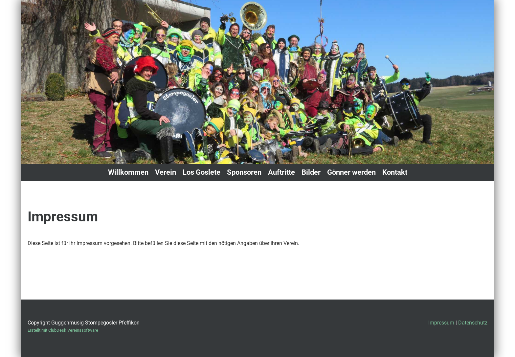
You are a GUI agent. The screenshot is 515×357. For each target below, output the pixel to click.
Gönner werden (351, 172)
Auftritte (281, 172)
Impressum (441, 323)
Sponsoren (244, 172)
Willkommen (128, 172)
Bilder (311, 172)
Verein (165, 172)
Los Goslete (201, 172)
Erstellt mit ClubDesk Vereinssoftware (63, 330)
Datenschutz (472, 323)
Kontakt (394, 172)
